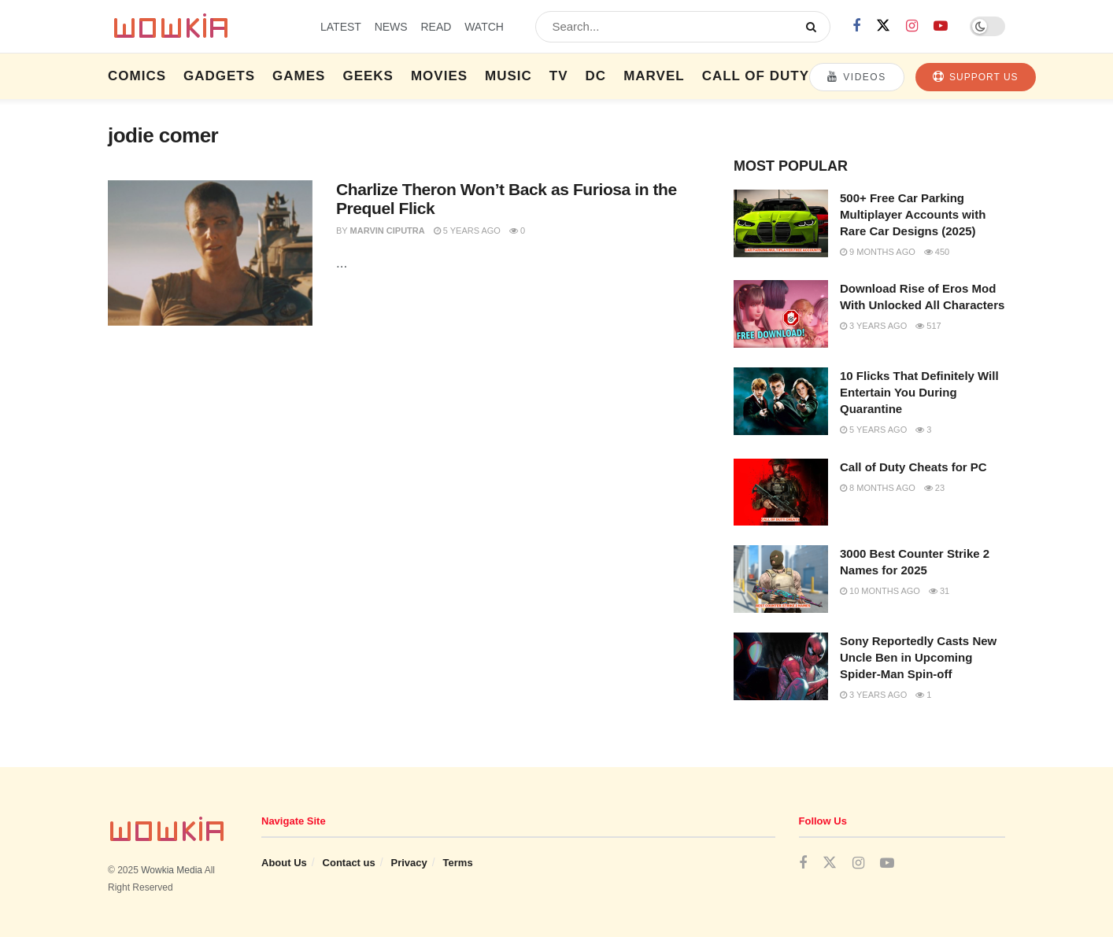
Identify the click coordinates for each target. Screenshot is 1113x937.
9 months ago (877, 251)
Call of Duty (755, 75)
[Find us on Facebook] (856, 26)
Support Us (976, 77)
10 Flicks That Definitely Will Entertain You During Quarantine (919, 392)
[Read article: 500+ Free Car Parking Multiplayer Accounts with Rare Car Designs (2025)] (781, 223)
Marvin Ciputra (387, 230)
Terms (458, 863)
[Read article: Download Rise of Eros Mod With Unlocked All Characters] (781, 314)
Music (508, 75)
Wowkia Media (171, 870)
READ (435, 26)
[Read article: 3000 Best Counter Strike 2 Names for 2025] (781, 579)
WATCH (484, 26)
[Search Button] (814, 26)
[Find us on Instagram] (912, 26)
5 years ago (467, 230)
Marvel (653, 75)
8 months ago (877, 487)
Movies (439, 75)
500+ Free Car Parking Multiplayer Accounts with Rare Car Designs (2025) (912, 214)
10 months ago (880, 591)
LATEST (340, 26)
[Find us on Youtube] (941, 26)
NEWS (391, 26)
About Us (284, 863)
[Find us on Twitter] (883, 26)
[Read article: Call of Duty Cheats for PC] (781, 492)
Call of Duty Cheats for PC (913, 467)
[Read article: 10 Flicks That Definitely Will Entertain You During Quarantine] (781, 401)
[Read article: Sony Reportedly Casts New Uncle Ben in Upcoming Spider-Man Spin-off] (781, 666)
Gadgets (219, 75)
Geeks (368, 75)
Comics (137, 75)
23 (934, 487)
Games (298, 75)
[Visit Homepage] (200, 26)
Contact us (349, 863)
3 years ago (873, 325)
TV (558, 75)
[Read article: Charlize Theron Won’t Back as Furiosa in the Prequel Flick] (210, 253)
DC (596, 75)
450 (936, 251)
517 (928, 325)
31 (939, 591)
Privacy (409, 863)
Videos (856, 77)
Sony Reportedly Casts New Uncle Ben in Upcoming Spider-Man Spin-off (918, 657)
